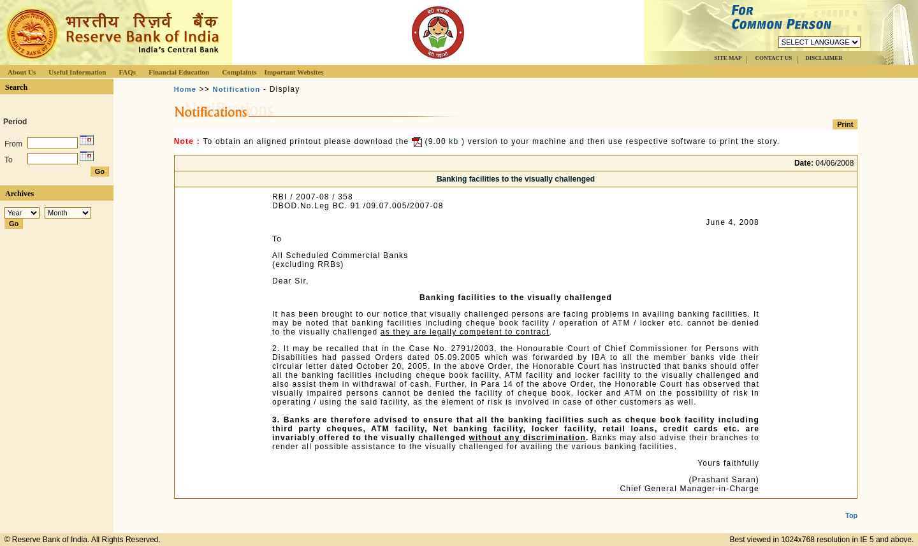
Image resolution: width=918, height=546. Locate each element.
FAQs (127, 72)
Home (185, 89)
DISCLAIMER (824, 58)
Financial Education (179, 72)
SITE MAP (727, 58)
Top (851, 505)
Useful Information (77, 72)
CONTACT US (773, 58)
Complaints (239, 72)
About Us (22, 72)
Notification (237, 89)
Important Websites (294, 72)
